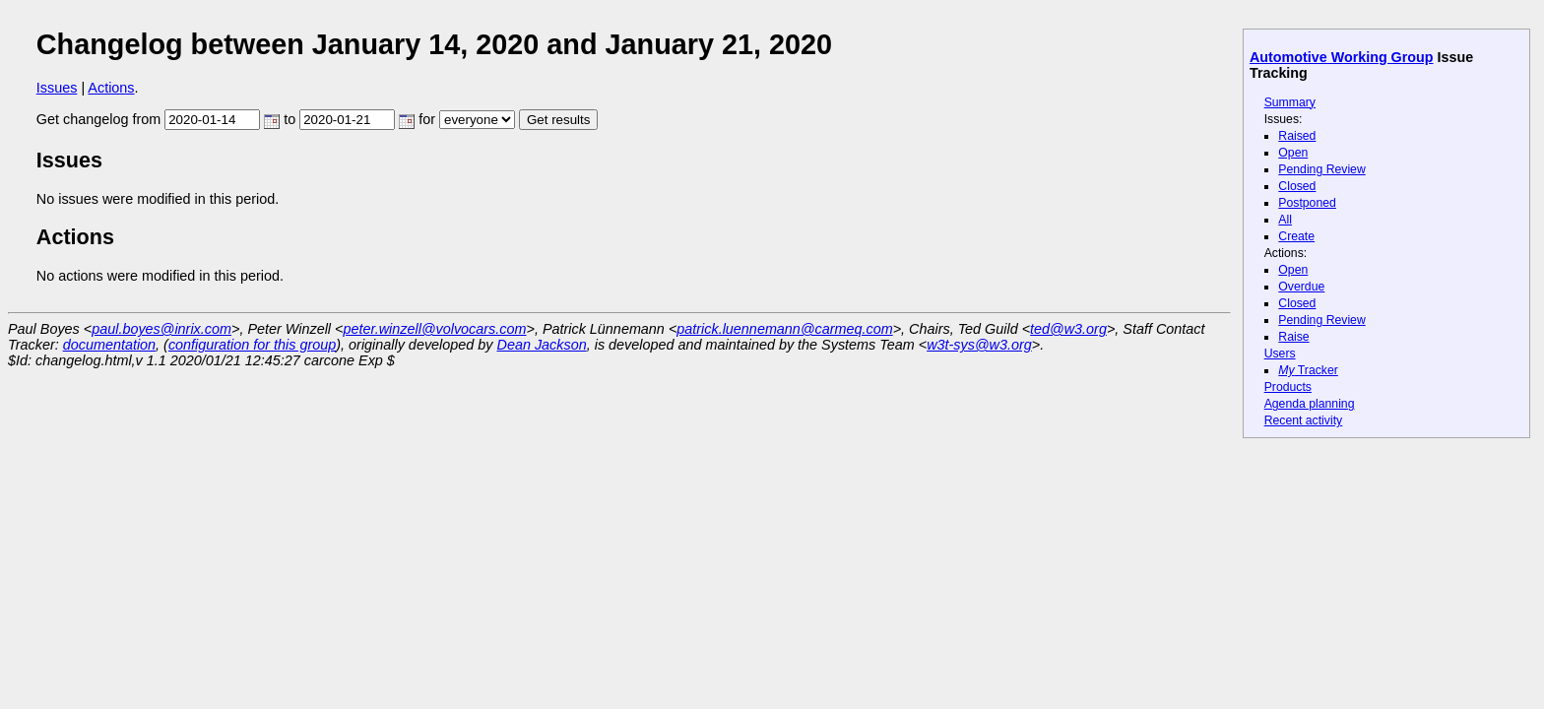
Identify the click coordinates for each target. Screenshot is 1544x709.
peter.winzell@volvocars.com (434, 329)
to (349, 119)
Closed (1297, 186)
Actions (111, 88)
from (206, 119)
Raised (1297, 136)
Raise (1293, 337)
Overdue (1301, 286)
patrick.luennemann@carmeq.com (784, 329)
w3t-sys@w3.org (979, 345)
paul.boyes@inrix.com (161, 329)
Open (1293, 153)
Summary (1290, 102)
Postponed (1307, 203)
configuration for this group (252, 345)
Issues (57, 88)
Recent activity (1303, 420)
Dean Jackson (542, 345)
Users (1280, 353)
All (1285, 219)
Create (1296, 236)
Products (1288, 387)
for (466, 119)
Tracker (1308, 370)
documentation (109, 345)
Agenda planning (1309, 404)
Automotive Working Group (1342, 57)
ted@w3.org (1068, 329)
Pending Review (1321, 169)
